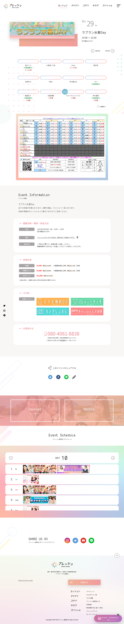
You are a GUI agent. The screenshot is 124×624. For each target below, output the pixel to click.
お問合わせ (84, 582)
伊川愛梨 (96, 95)
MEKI (51, 82)
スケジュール (90, 591)
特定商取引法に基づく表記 (94, 608)
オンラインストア (91, 614)
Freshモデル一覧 (91, 595)
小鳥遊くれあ (50, 65)
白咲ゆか (28, 82)
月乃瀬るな (73, 82)
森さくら (28, 65)
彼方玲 (95, 65)
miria (73, 65)
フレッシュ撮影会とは (93, 601)
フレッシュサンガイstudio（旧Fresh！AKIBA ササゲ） (56, 237)
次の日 (107, 51)
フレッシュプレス (91, 611)
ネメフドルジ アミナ (73, 95)
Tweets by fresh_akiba (25, 581)
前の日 (97, 51)
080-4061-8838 (63, 333)
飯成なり (28, 95)
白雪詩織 (51, 95)
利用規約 (62, 340)
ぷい (95, 82)
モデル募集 (89, 598)
